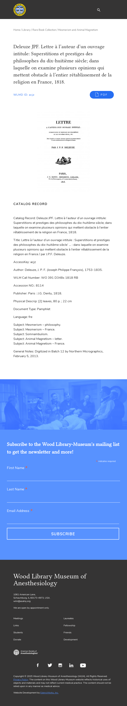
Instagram (61, 665)
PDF (104, 95)
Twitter (51, 665)
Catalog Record (30, 204)
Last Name (17, 489)
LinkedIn (72, 665)
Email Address (20, 511)
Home (16, 30)
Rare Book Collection (44, 30)
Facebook (40, 665)
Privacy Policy (20, 679)
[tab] (32, 204)
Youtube (83, 665)
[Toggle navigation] (111, 10)
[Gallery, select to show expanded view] (63, 152)
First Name (17, 468)
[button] (98, 10)
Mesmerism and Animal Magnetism (78, 30)
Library (26, 30)
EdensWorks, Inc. (49, 692)
